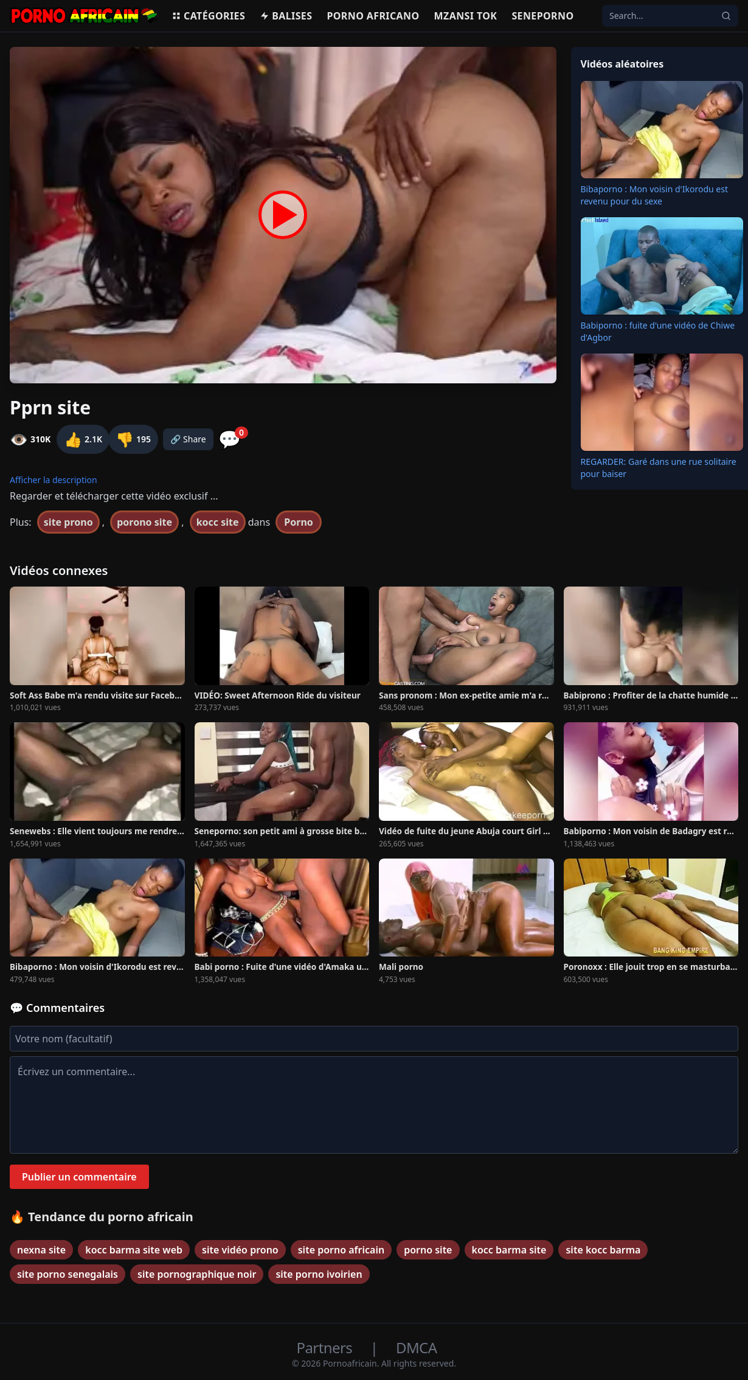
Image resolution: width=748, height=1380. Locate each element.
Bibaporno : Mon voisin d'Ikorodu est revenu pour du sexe (654, 195)
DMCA (416, 1347)
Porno (298, 522)
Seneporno (542, 16)
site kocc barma (603, 1249)
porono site (144, 522)
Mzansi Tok (465, 16)
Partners (326, 1347)
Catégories (208, 16)
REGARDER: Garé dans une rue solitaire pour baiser (658, 467)
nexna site (41, 1249)
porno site (428, 1249)
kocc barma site (509, 1249)
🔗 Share (188, 439)
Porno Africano (373, 16)
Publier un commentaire (79, 1176)
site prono (68, 522)
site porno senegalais (67, 1274)
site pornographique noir (196, 1274)
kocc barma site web (133, 1249)
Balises (286, 16)
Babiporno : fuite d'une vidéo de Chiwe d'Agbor (658, 331)
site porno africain (341, 1249)
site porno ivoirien (318, 1274)
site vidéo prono (240, 1249)
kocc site (217, 522)
